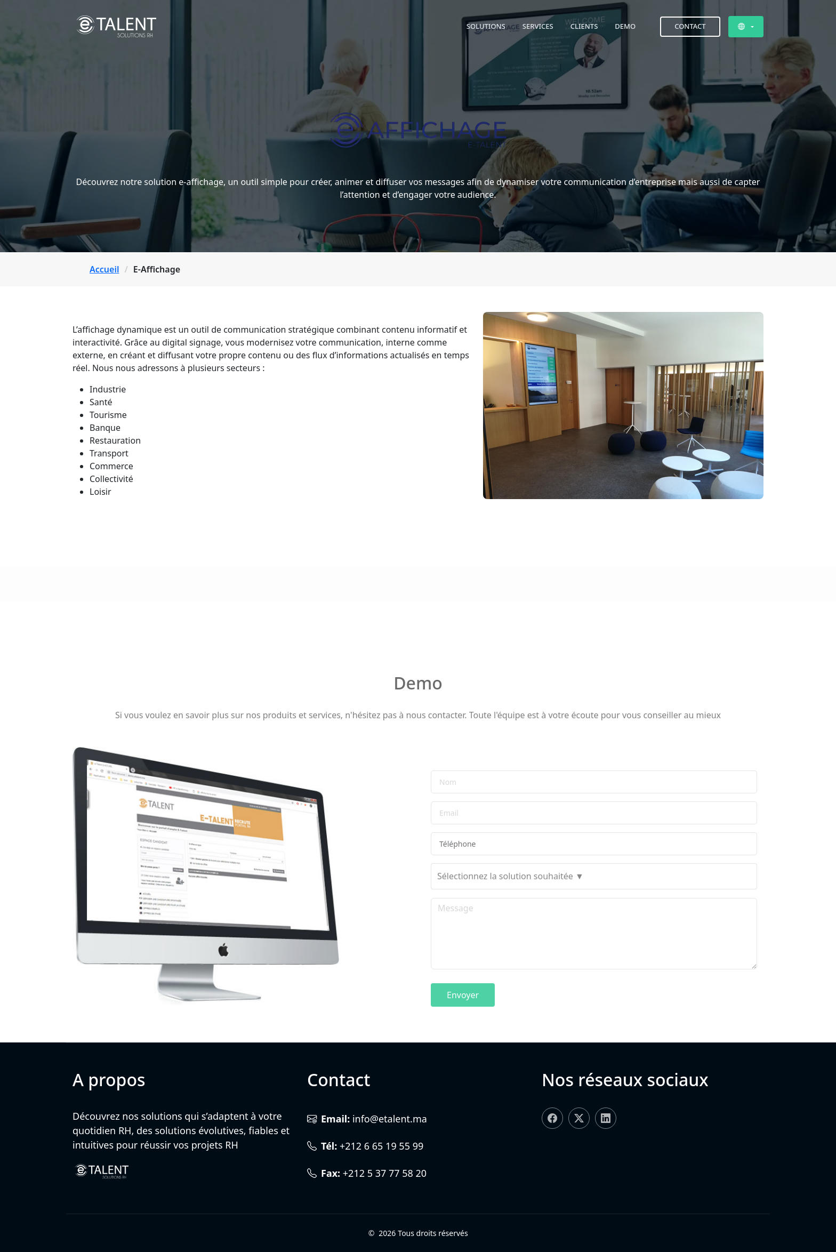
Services (537, 26)
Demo (625, 26)
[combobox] (594, 916)
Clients (584, 26)
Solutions (486, 26)
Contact (690, 26)
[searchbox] (594, 915)
